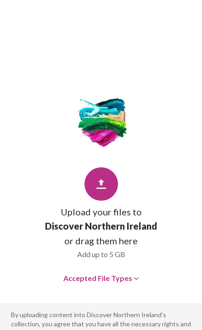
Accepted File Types (101, 278)
